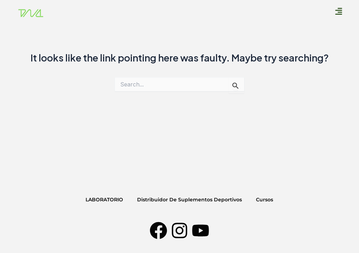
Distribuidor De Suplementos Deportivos (189, 199)
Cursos (264, 199)
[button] (339, 11)
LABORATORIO (104, 199)
